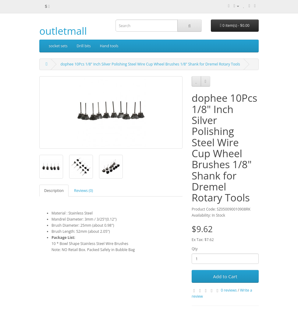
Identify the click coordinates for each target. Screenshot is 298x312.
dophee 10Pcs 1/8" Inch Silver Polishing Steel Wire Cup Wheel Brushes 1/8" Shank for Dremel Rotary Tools (150, 64)
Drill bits (84, 45)
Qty (195, 248)
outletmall (63, 31)
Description (54, 190)
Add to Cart (225, 276)
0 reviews (229, 290)
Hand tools (109, 45)
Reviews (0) (83, 190)
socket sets (58, 45)
